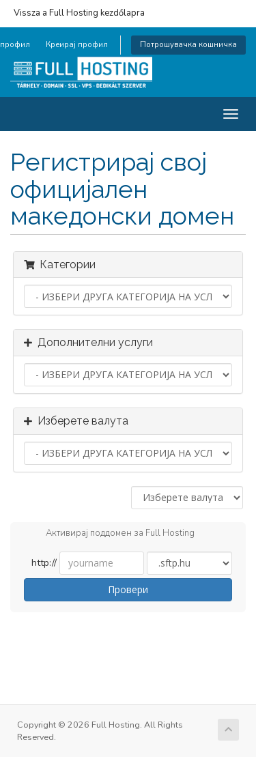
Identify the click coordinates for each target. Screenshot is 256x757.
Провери (128, 589)
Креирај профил (77, 45)
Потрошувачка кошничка (188, 45)
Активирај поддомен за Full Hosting (109, 533)
